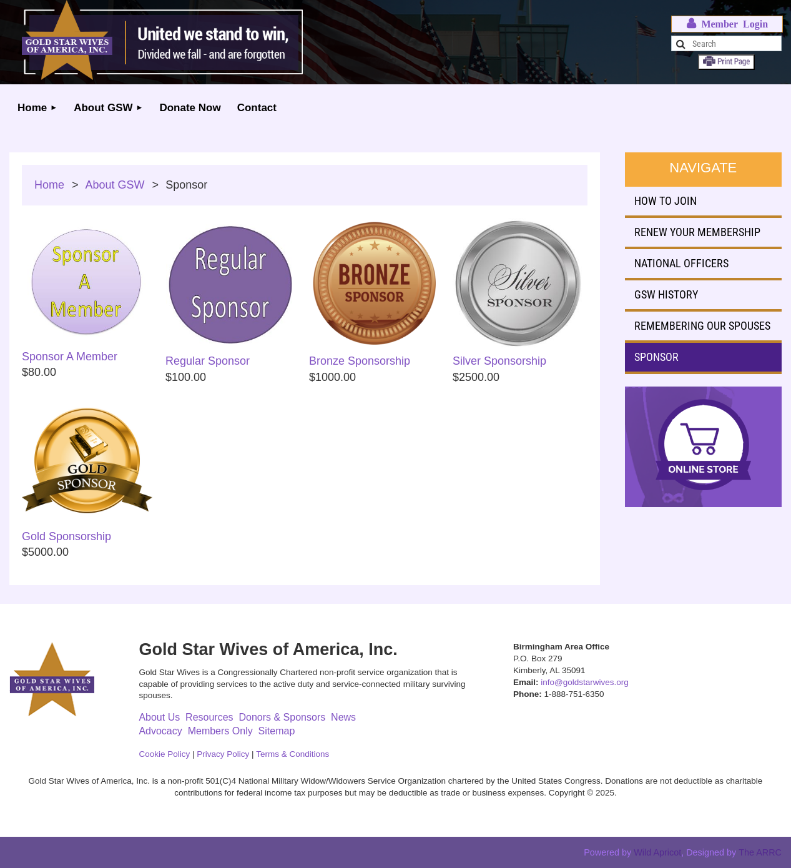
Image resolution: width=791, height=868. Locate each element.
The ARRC (760, 852)
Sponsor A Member (69, 356)
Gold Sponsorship (66, 536)
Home (49, 185)
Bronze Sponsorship (359, 361)
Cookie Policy (164, 754)
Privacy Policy (223, 754)
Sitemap (276, 731)
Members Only (220, 731)
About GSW (115, 185)
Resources (209, 717)
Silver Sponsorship (499, 361)
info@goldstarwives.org (585, 682)
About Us (159, 717)
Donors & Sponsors (281, 717)
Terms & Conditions (292, 754)
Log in (727, 24)
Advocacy (160, 731)
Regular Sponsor (207, 361)
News (343, 717)
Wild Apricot (657, 852)
